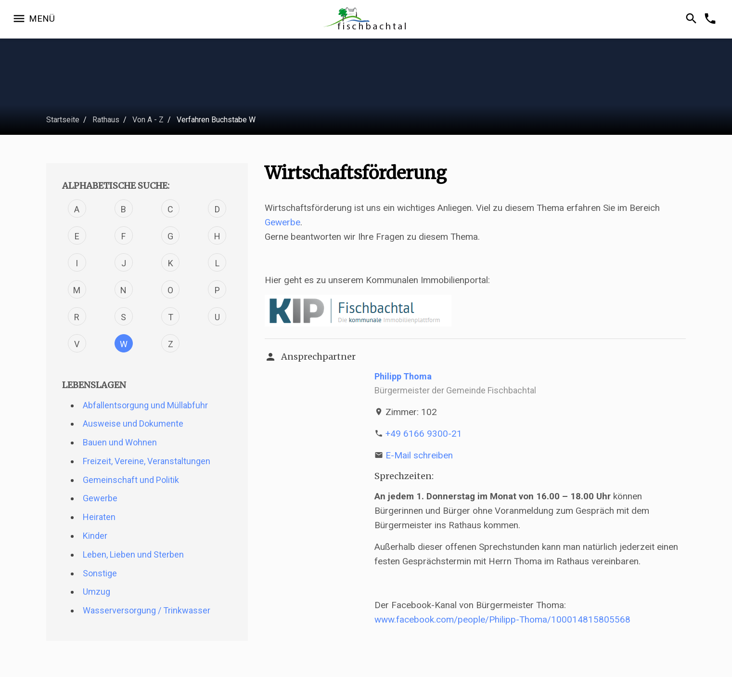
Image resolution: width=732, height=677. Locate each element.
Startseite (62, 119)
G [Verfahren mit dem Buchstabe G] (170, 236)
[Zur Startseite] (366, 19)
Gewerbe (100, 498)
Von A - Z (148, 119)
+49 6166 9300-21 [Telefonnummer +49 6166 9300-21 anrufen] (423, 433)
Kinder (95, 536)
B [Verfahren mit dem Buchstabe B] (123, 209)
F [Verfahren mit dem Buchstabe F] (123, 236)
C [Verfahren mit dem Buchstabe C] (170, 209)
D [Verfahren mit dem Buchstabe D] (217, 209)
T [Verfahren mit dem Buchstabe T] (170, 317)
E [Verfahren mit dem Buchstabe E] (77, 236)
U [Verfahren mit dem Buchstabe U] (217, 317)
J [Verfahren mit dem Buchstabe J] (123, 263)
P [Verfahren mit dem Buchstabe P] (217, 290)
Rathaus (105, 119)
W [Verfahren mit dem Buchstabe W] (124, 344)
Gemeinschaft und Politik (131, 480)
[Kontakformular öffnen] (711, 19)
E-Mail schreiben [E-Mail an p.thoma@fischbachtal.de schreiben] (419, 455)
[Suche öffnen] (692, 19)
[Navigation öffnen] (33, 19)
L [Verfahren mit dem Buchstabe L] (217, 263)
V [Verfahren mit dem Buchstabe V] (76, 344)
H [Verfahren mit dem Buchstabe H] (217, 236)
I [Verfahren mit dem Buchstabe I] (77, 263)
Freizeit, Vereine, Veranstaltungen (146, 461)
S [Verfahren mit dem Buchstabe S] (123, 317)
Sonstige (100, 573)
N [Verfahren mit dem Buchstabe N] (123, 290)
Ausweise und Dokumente (133, 423)
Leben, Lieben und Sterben (133, 554)
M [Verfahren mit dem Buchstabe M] (76, 290)
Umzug (96, 591)
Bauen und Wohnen (120, 442)
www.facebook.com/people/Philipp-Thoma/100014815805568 (502, 619)
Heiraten (99, 517)
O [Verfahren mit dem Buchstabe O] (170, 290)
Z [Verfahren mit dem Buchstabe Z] (170, 344)
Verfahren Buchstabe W (216, 119)
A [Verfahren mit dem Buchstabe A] (76, 209)
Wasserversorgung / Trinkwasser (146, 610)
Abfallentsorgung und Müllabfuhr (145, 405)
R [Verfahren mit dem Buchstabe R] (76, 317)
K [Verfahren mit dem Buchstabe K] (170, 263)
